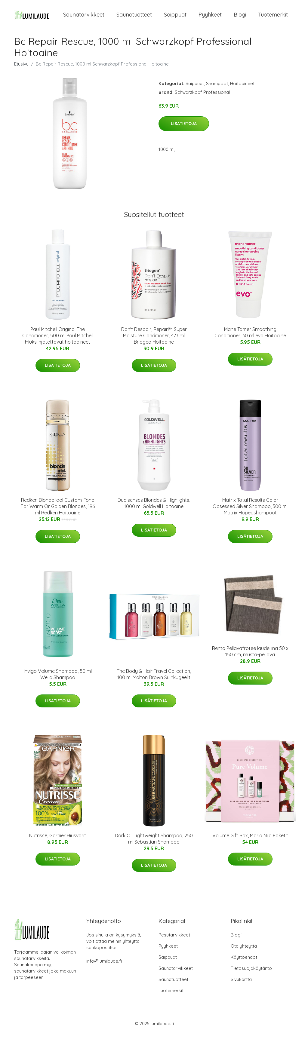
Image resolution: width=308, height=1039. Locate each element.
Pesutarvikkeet (174, 940)
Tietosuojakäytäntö (251, 973)
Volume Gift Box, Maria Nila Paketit (250, 841)
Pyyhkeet (210, 17)
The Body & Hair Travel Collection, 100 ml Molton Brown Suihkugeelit (154, 679)
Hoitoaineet (242, 88)
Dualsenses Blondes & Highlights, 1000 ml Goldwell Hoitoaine (154, 508)
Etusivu (21, 69)
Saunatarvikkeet (83, 17)
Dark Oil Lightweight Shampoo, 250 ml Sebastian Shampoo (154, 844)
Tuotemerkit (273, 17)
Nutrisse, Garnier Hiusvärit (57, 841)
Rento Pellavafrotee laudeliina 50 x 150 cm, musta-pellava (250, 656)
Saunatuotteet (134, 17)
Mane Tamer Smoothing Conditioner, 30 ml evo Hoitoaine (250, 337)
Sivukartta (241, 984)
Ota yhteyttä (244, 951)
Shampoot (217, 88)
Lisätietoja (184, 129)
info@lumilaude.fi (104, 966)
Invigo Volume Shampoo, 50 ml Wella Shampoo (58, 679)
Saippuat (175, 17)
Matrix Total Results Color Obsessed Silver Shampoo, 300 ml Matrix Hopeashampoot (250, 511)
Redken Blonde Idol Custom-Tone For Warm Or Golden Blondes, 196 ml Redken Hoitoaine (58, 511)
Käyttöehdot (244, 962)
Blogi (240, 17)
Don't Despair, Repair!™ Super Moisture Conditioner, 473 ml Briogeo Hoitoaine (154, 340)
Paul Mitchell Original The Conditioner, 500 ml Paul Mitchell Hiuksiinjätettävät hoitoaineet (57, 340)
